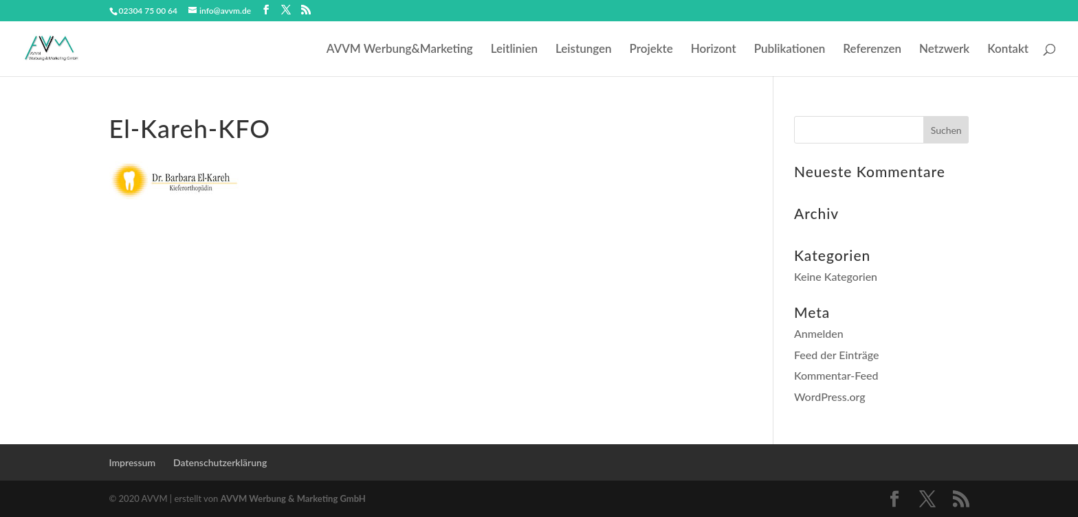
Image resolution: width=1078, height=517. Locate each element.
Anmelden (819, 333)
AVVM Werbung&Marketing (400, 50)
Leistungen (584, 50)
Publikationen (790, 50)
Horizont (713, 50)
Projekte (651, 50)
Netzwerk (944, 50)
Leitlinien (514, 50)
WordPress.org (830, 396)
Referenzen (872, 50)
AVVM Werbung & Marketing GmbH (293, 498)
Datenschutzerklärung (220, 462)
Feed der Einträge (836, 354)
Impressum (132, 462)
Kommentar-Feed (836, 375)
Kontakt (1007, 50)
